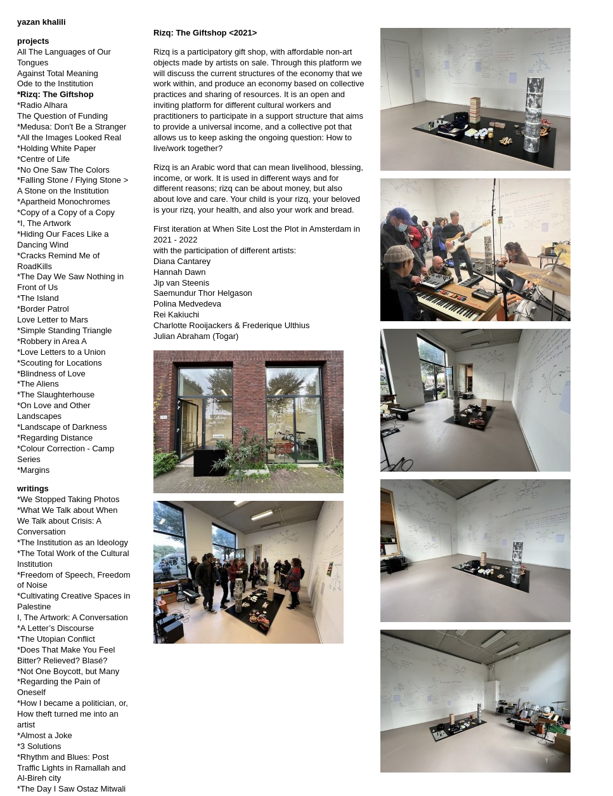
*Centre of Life (43, 159)
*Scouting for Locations (59, 363)
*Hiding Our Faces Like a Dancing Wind (63, 239)
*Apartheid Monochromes (63, 201)
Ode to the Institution (55, 83)
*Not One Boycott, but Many (68, 671)
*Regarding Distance (55, 437)
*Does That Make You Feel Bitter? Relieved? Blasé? (66, 655)
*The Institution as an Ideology (72, 542)
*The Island (38, 298)
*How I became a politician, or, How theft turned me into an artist (72, 713)
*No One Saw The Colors (63, 170)
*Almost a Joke (44, 735)
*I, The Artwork (44, 223)
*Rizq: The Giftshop (55, 94)
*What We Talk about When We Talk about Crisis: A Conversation (67, 520)
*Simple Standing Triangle (64, 330)
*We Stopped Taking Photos (68, 499)
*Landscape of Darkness (62, 427)
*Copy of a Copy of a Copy (66, 212)
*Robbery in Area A (52, 341)
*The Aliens (38, 383)
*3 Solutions (39, 746)
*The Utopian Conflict (56, 639)
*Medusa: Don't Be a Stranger (71, 126)
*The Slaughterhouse (55, 394)
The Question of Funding (62, 116)
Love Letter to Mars (52, 319)
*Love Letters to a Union (61, 352)
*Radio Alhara (42, 105)
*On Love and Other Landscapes (54, 411)
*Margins (33, 470)
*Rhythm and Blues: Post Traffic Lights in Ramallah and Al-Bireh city (71, 767)
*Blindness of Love (51, 373)
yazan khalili (41, 22)
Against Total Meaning (57, 73)
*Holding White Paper (56, 148)
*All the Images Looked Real (69, 137)
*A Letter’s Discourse (55, 628)
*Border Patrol (43, 309)
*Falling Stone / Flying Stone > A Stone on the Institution (72, 185)
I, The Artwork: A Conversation (72, 617)
